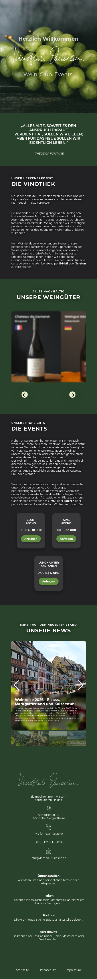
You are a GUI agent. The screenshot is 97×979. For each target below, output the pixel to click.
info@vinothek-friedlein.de (48, 858)
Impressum (73, 970)
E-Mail (63, 263)
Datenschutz (47, 970)
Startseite (22, 970)
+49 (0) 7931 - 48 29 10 (48, 833)
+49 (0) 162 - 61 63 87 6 (48, 842)
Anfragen (30, 538)
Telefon (80, 263)
